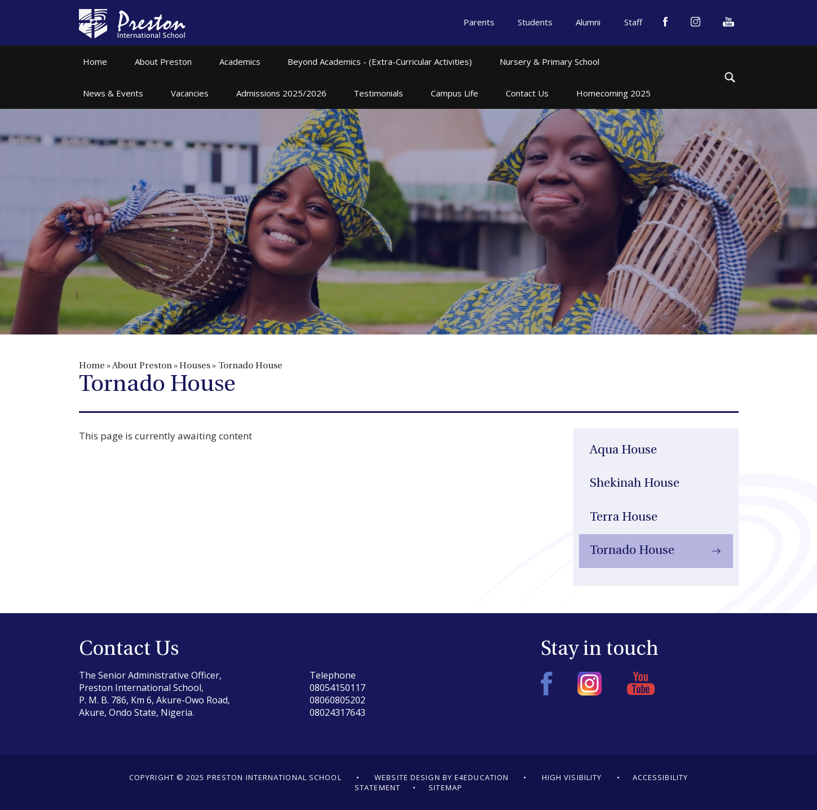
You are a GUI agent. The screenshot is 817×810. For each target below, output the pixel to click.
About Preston (142, 366)
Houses (194, 366)
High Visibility (572, 777)
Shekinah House (634, 483)
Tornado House (250, 366)
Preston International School (132, 23)
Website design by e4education (441, 777)
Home (92, 366)
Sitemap (445, 787)
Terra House (623, 517)
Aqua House (623, 450)
